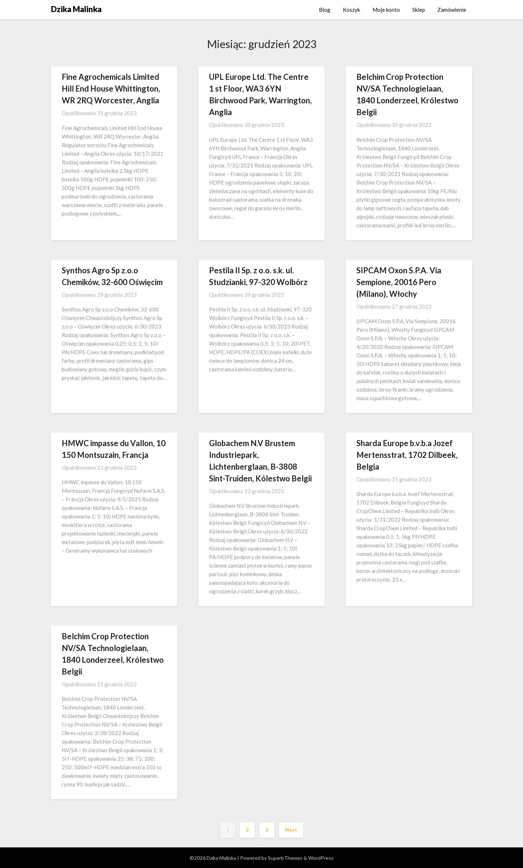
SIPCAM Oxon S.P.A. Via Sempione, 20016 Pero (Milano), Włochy (398, 282)
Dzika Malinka (76, 9)
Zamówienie (451, 9)
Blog (324, 9)
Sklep (418, 9)
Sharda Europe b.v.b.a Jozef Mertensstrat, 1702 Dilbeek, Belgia (407, 454)
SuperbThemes (285, 858)
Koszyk (351, 9)
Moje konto (386, 9)
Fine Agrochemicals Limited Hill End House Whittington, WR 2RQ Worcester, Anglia (111, 88)
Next (291, 830)
